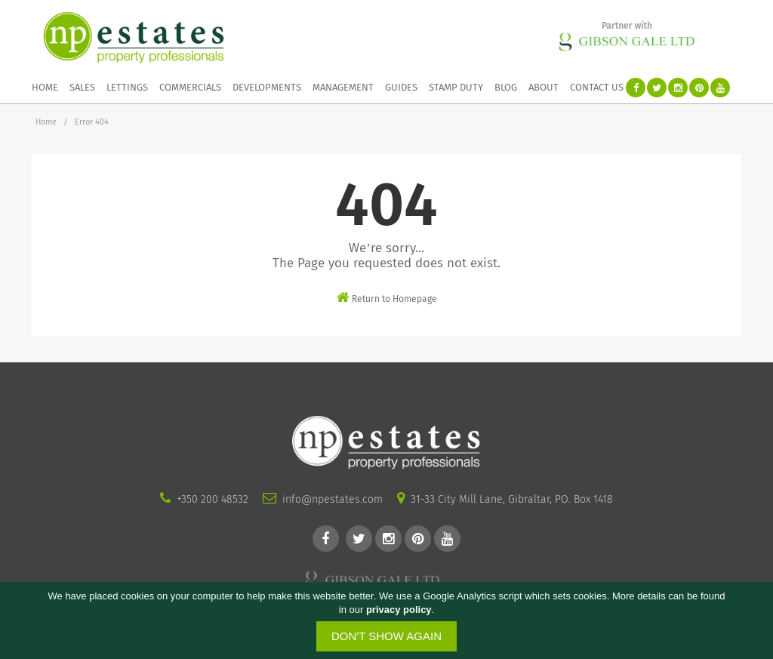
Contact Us (597, 87)
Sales (82, 87)
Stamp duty (456, 87)
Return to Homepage (387, 297)
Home (45, 87)
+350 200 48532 (212, 499)
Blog (505, 87)
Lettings (127, 87)
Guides (401, 87)
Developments (267, 87)
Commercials (190, 87)
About (543, 87)
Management (343, 87)
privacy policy (399, 609)
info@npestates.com (332, 499)
